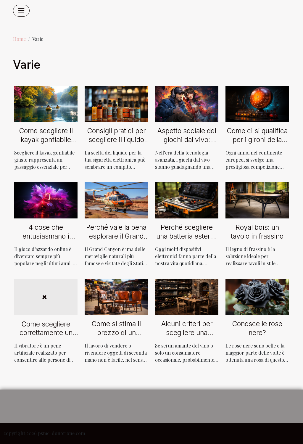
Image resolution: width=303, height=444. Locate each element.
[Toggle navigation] (21, 11)
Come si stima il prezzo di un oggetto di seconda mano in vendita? (116, 337)
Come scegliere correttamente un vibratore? (46, 333)
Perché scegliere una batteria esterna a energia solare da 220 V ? (186, 240)
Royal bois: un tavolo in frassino (257, 231)
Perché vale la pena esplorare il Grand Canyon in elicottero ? (116, 240)
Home (19, 39)
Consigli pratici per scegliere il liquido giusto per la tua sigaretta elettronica (116, 144)
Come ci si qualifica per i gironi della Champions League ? (257, 144)
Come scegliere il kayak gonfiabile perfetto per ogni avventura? (46, 144)
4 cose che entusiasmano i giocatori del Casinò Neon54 (45, 240)
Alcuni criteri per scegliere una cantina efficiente (187, 333)
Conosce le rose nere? (257, 328)
